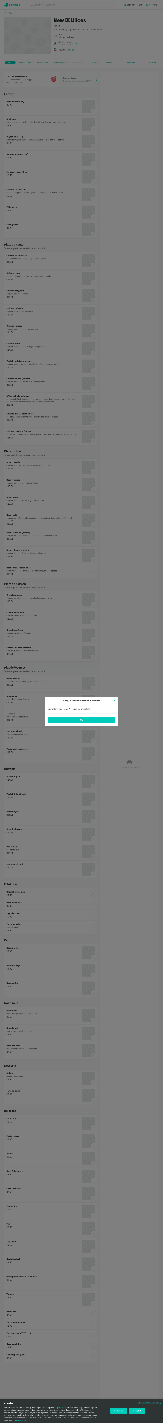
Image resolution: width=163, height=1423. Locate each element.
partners (60, 1408)
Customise (118, 1412)
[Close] (114, 700)
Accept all (137, 1412)
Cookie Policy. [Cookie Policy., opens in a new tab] (20, 1421)
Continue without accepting (149, 1403)
